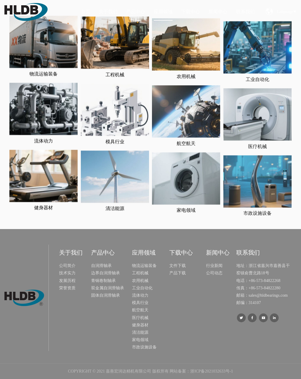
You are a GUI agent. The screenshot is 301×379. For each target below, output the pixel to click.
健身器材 (43, 212)
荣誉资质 (67, 288)
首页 (85, 11)
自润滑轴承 (101, 265)
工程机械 (115, 83)
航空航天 (186, 156)
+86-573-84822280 (264, 288)
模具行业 (115, 149)
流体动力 (43, 145)
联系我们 (245, 11)
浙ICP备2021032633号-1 (211, 371)
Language (287, 11)
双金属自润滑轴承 (107, 288)
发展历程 (67, 280)
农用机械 (186, 89)
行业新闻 (214, 265)
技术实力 (67, 273)
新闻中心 (217, 11)
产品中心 (135, 11)
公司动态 (214, 273)
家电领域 (186, 223)
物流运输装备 (43, 78)
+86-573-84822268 (264, 280)
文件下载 (177, 265)
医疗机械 (257, 165)
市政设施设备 (257, 232)
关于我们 (108, 11)
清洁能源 (115, 216)
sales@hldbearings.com (268, 295)
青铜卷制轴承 (103, 280)
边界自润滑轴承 (105, 273)
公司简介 (67, 265)
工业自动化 (257, 98)
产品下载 (177, 273)
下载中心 (190, 11)
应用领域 (163, 11)
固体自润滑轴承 (105, 295)
